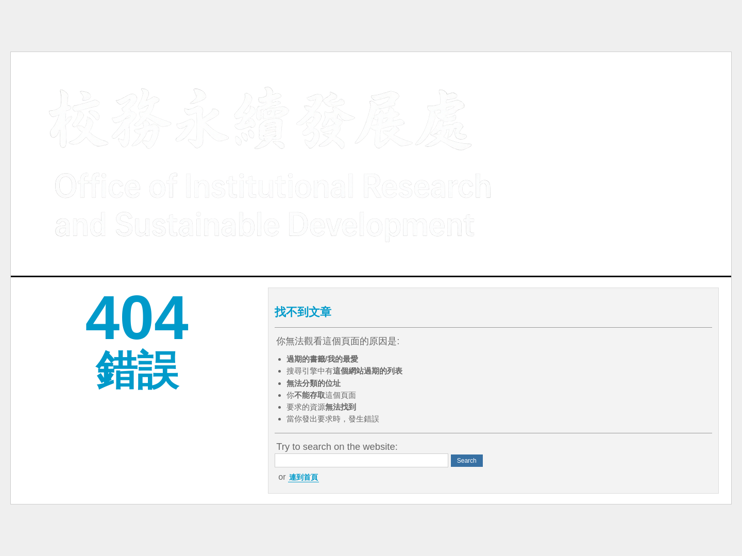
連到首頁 (303, 477)
